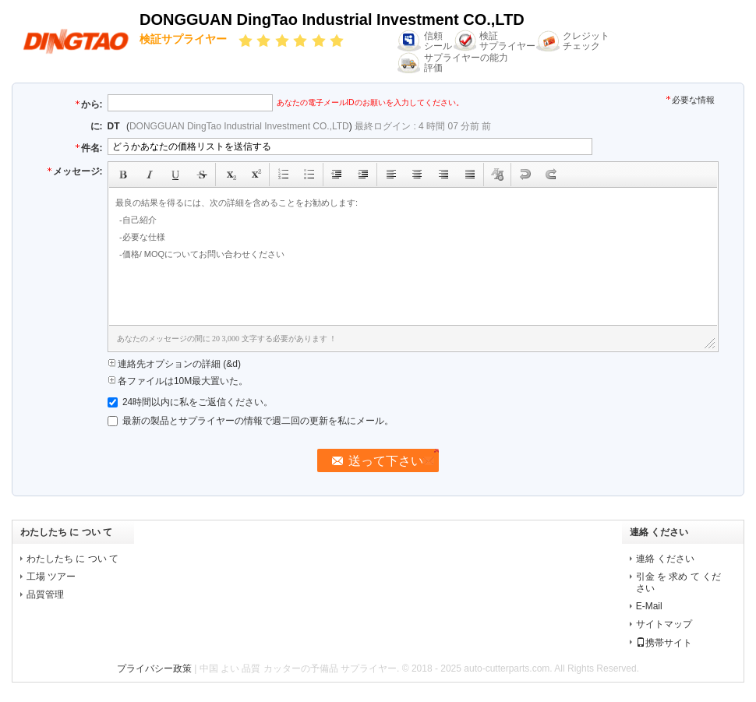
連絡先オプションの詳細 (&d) (174, 363)
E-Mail (649, 606)
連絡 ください (665, 558)
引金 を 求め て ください (678, 582)
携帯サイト (664, 642)
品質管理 (45, 594)
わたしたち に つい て (72, 558)
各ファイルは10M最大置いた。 (178, 381)
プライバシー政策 (154, 668)
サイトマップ (664, 624)
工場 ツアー (51, 576)
